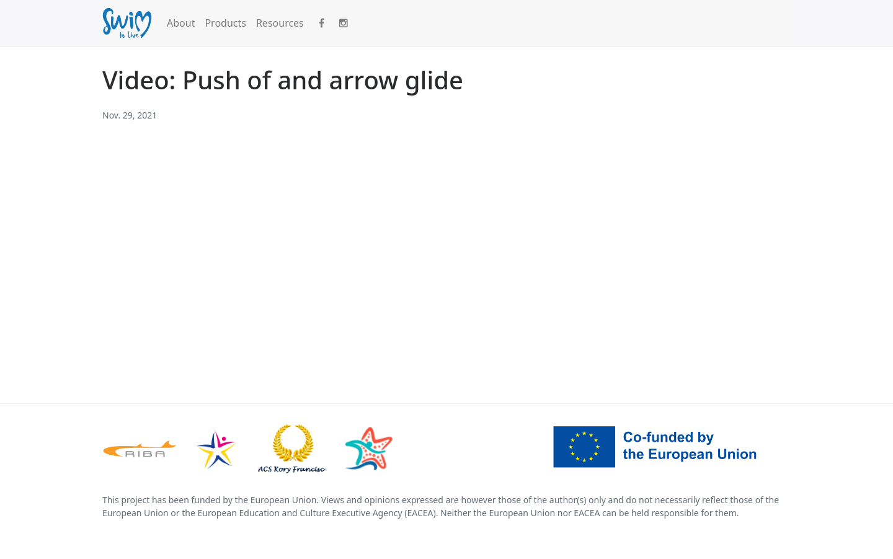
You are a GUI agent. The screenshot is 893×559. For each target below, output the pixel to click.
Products (225, 23)
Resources (280, 23)
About (181, 23)
